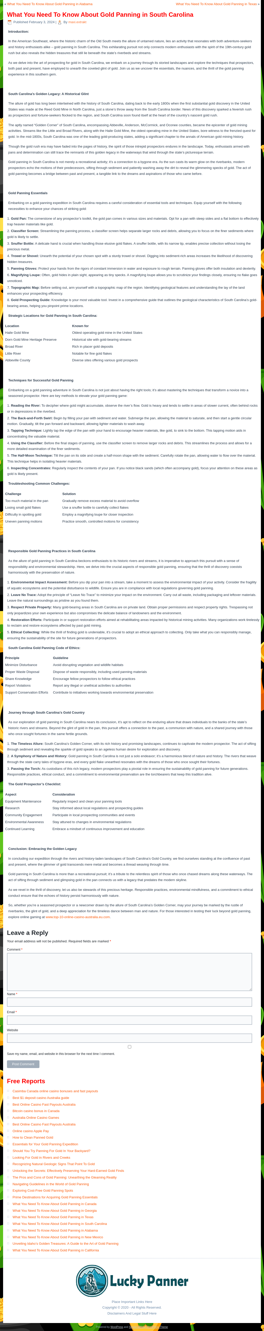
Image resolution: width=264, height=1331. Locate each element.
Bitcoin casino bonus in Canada (36, 1111)
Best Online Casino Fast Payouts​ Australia (44, 1124)
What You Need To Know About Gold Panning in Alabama (50, 4)
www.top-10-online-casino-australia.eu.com (78, 917)
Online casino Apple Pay (31, 1131)
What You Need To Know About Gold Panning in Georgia (55, 1211)
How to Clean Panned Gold (33, 1137)
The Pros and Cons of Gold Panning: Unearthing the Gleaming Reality (64, 1177)
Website (12, 1030)
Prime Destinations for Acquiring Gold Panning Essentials (55, 1197)
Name (12, 994)
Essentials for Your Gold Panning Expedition (45, 1144)
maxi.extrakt (77, 22)
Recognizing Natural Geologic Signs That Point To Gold (54, 1164)
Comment (14, 949)
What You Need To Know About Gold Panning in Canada (55, 1204)
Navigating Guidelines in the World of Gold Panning (51, 1184)
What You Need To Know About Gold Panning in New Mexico (58, 1237)
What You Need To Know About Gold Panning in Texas (216, 4)
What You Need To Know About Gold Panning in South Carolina (60, 1224)
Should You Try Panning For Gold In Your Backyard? (51, 1151)
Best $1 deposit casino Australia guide (41, 1098)
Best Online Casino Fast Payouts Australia (44, 1104)
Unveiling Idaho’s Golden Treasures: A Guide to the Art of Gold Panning (66, 1243)
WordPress (116, 1327)
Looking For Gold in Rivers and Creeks (41, 1157)
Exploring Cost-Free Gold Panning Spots (43, 1190)
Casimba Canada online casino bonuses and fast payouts (55, 1091)
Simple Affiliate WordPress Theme (148, 1327)
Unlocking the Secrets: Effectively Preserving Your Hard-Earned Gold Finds (68, 1171)
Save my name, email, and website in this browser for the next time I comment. (61, 1054)
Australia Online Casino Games (35, 1118)
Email (12, 1012)
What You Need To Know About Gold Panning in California (56, 1250)
